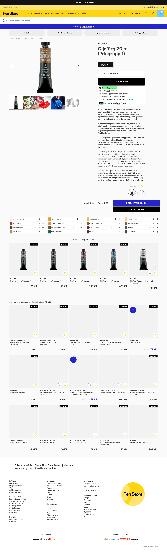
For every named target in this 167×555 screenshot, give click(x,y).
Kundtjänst (146, 7)
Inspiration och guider (18, 499)
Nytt (132, 13)
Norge (86, 498)
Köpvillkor (13, 517)
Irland (86, 507)
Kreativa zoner (15, 510)
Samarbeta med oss (17, 501)
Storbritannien (89, 514)
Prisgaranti (13, 512)
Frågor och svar (15, 486)
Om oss (12, 488)
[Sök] (83, 20)
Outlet (138, 13)
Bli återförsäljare (16, 503)
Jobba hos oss (15, 490)
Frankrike (87, 505)
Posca (49, 513)
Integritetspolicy (16, 519)
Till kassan (121, 81)
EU (85, 516)
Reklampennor (15, 506)
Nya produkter (66, 33)
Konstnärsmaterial (35, 13)
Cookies (12, 521)
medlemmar (123, 94)
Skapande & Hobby (51, 13)
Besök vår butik (15, 492)
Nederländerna (90, 509)
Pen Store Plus (15, 497)
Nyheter (50, 497)
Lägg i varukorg (136, 203)
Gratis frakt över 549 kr (83, 2)
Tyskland (87, 512)
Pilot (48, 506)
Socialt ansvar (15, 508)
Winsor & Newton (53, 515)
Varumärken (123, 13)
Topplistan (141, 33)
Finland (87, 502)
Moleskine (51, 517)
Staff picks (51, 499)
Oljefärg (39, 38)
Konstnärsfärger (29, 38)
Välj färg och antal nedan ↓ (110, 73)
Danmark (87, 500)
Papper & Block (74, 13)
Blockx (102, 43)
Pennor (64, 13)
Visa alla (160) (52, 520)
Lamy (49, 508)
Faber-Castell (52, 511)
